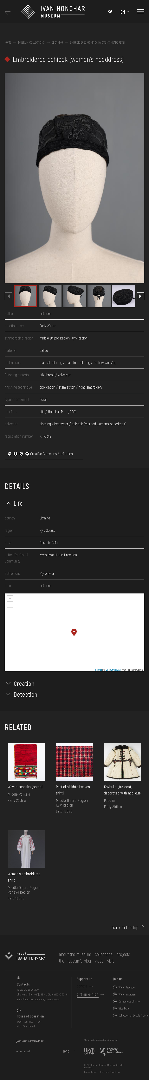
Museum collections (31, 42)
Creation (24, 683)
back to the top (125, 927)
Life (18, 503)
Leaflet (98, 670)
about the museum (75, 954)
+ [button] (10, 599)
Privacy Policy (90, 1072)
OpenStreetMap (113, 670)
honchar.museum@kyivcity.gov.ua (42, 999)
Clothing (57, 42)
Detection (25, 694)
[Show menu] (140, 11)
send (65, 1051)
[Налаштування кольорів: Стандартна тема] (110, 11)
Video (99, 961)
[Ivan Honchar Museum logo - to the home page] (62, 11)
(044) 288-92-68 (42, 994)
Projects (123, 954)
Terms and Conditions (110, 1072)
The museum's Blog (75, 961)
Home (8, 42)
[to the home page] (25, 957)
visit (110, 961)
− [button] (10, 604)
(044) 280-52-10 (59, 994)
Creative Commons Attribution (40, 453)
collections (104, 954)
